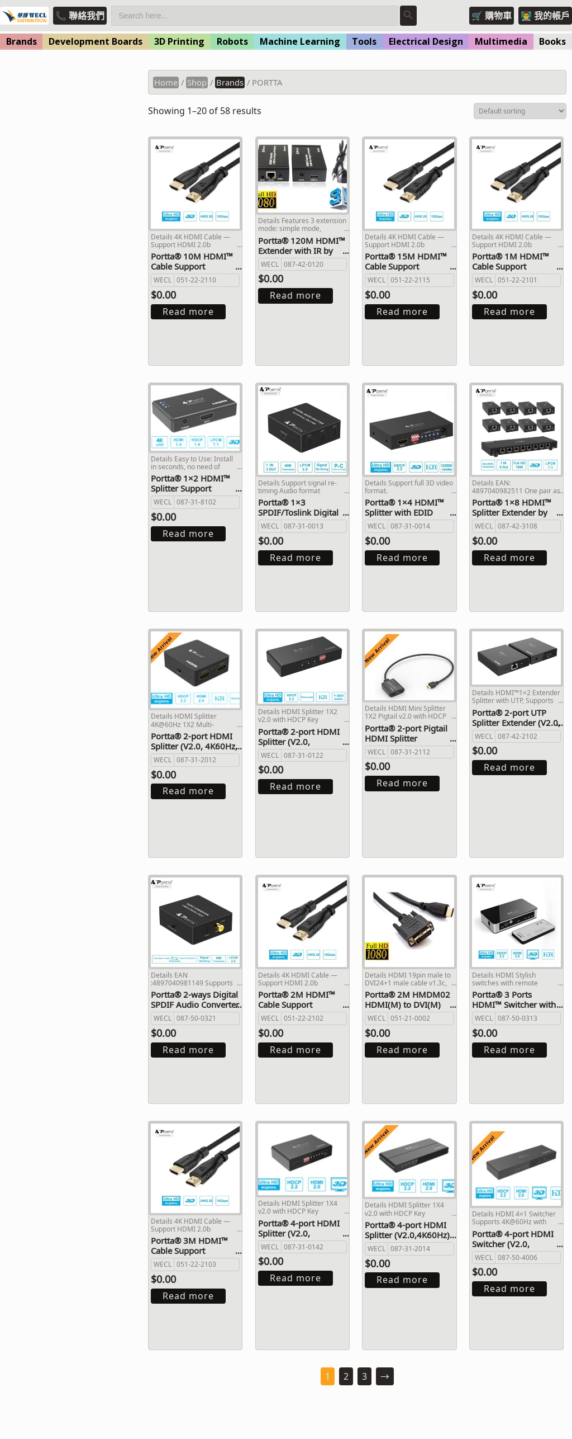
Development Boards (95, 41)
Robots (232, 41)
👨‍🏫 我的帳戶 (545, 16)
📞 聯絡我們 (79, 16)
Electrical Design (426, 41)
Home (166, 82)
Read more (188, 311)
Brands (21, 41)
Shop (197, 82)
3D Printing (179, 41)
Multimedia (501, 41)
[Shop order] (520, 111)
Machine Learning (300, 41)
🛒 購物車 (491, 16)
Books (552, 41)
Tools (364, 41)
